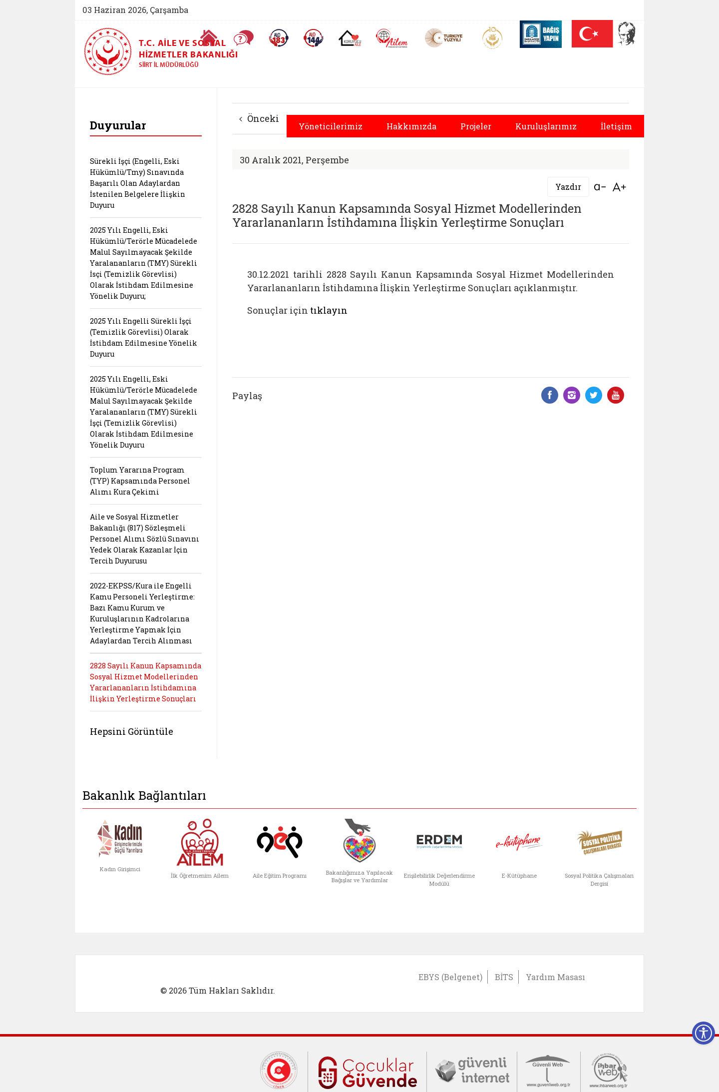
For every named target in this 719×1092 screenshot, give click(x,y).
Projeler (475, 126)
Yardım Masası (555, 977)
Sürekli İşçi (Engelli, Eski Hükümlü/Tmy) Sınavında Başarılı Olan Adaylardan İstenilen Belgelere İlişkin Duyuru (137, 183)
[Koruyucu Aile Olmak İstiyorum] (350, 38)
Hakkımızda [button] (411, 126)
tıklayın (329, 310)
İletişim (616, 126)
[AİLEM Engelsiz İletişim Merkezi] (392, 38)
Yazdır (568, 186)
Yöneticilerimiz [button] (330, 126)
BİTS (504, 977)
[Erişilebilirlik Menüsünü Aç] (703, 1033)
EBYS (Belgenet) (450, 977)
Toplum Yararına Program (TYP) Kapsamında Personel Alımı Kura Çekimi (140, 481)
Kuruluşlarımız (546, 126)
